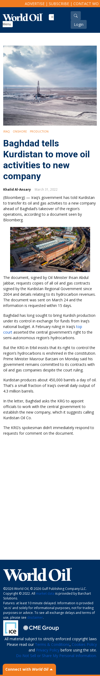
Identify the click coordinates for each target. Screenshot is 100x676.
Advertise (35, 3)
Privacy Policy (47, 650)
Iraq (6, 131)
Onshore (20, 131)
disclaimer (35, 617)
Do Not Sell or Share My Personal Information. (56, 655)
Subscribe (59, 3)
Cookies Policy (84, 644)
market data (45, 593)
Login (78, 24)
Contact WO (86, 3)
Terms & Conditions (52, 644)
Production (39, 131)
